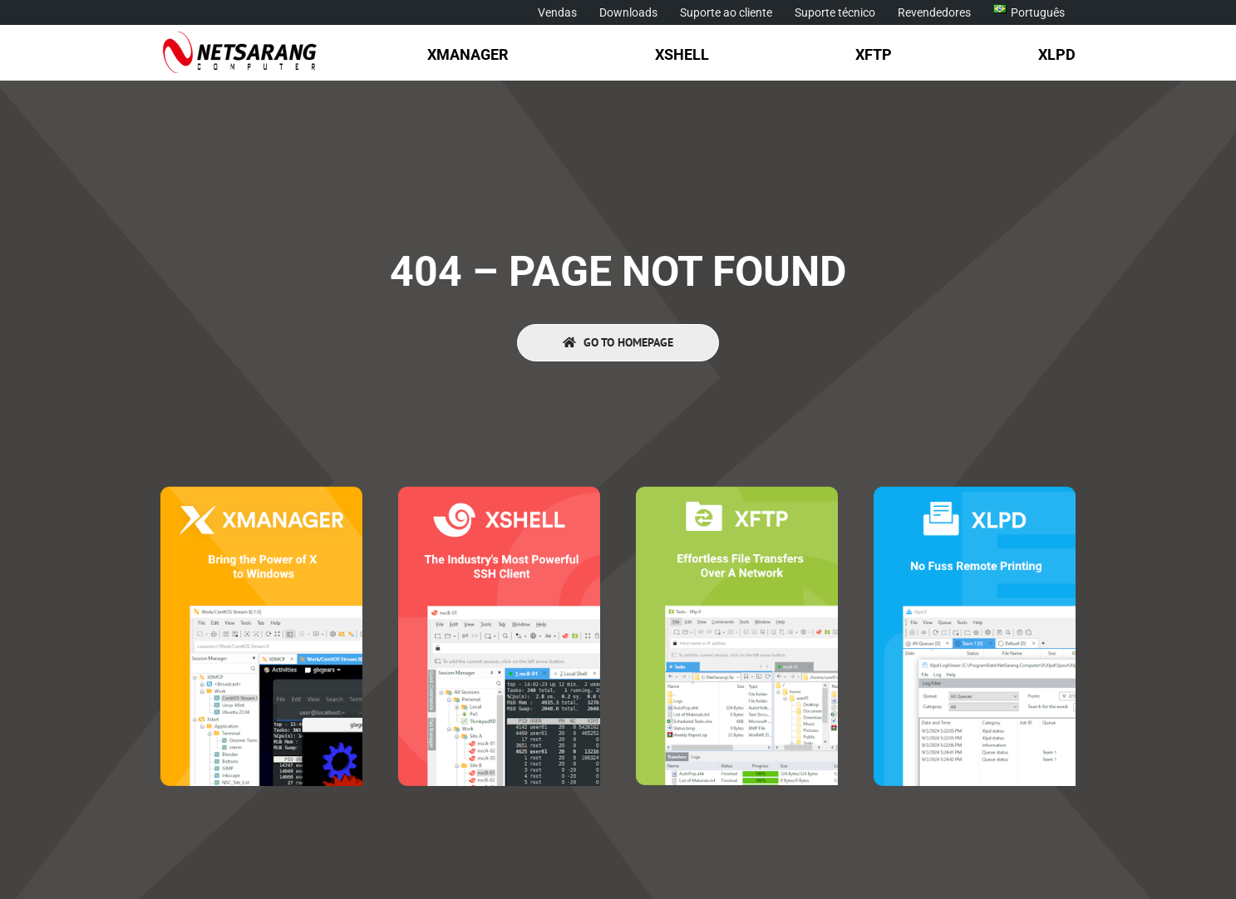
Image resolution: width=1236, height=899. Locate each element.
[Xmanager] (261, 493)
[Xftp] (736, 493)
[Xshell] (498, 493)
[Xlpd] (974, 493)
